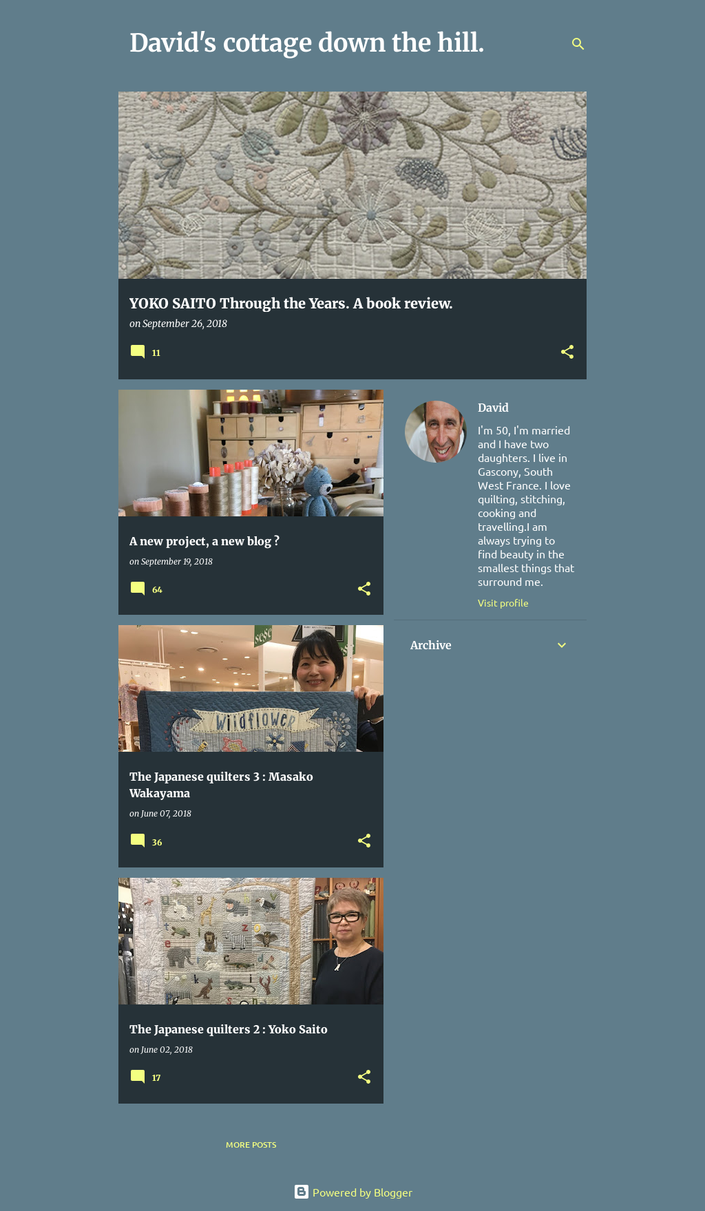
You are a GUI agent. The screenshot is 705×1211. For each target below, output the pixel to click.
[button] (567, 353)
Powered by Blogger (352, 1192)
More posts (251, 1144)
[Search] (578, 44)
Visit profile (503, 602)
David (493, 407)
